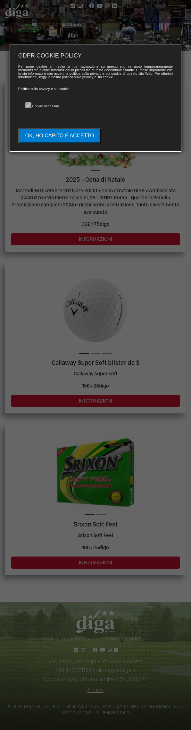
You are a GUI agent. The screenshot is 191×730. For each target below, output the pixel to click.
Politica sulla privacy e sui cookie (44, 89)
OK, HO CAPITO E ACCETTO (59, 135)
